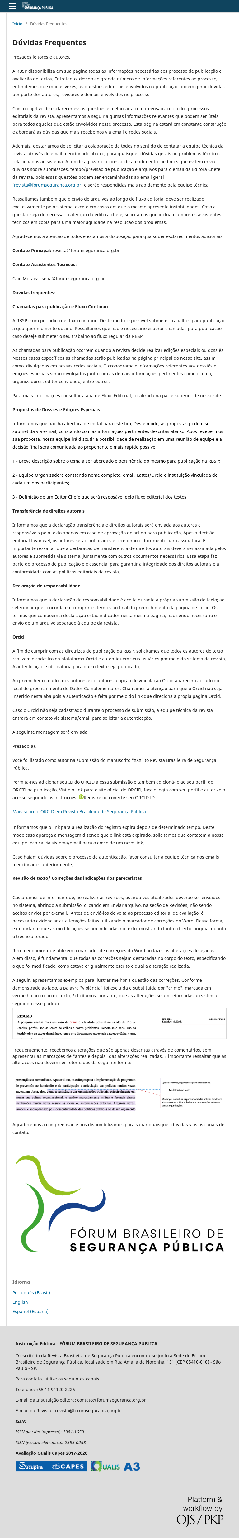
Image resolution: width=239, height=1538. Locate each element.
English (20, 1302)
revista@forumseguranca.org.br (47, 185)
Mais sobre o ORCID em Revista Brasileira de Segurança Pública (79, 812)
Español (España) (30, 1311)
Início (17, 24)
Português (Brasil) (31, 1293)
